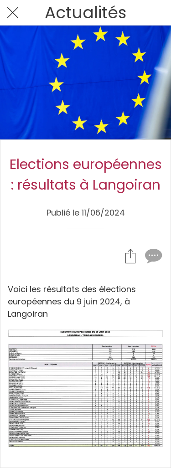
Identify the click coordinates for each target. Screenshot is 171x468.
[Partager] (130, 256)
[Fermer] (12, 12)
